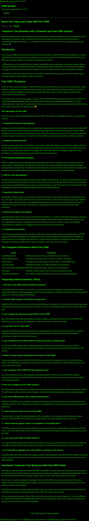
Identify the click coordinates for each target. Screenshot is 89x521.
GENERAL (6, 13)
